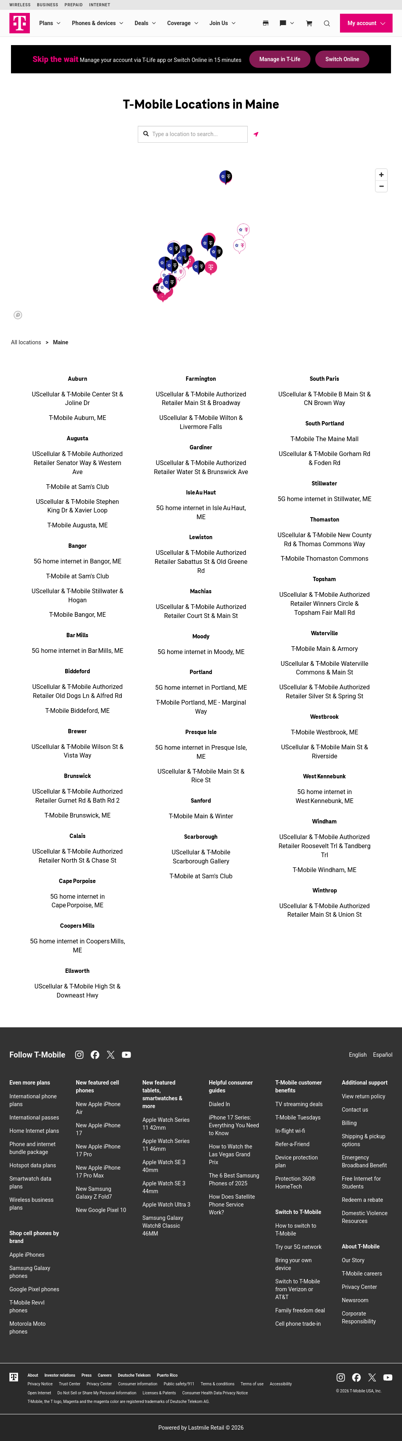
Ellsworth (77, 971)
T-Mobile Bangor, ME (77, 614)
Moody (201, 637)
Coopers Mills (77, 926)
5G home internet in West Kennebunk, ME (324, 796)
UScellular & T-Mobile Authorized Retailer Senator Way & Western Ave (77, 463)
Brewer (77, 732)
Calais (77, 836)
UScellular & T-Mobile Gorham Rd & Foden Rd (324, 458)
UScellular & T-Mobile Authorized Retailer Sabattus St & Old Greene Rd (201, 561)
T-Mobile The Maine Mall (324, 439)
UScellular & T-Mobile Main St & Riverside (324, 751)
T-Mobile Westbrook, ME (324, 732)
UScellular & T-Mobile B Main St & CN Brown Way (324, 399)
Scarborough (200, 837)
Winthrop (324, 891)
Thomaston (324, 520)
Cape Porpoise (77, 881)
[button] (211, 268)
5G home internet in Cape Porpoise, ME (77, 901)
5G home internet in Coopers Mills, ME (77, 946)
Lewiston (200, 537)
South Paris (324, 379)
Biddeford (77, 672)
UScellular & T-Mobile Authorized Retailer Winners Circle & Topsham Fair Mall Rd (324, 603)
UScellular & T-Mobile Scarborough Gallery (201, 857)
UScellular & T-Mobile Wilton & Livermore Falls (201, 422)
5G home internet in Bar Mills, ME (78, 650)
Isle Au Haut (201, 493)
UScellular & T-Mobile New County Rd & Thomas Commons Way (324, 539)
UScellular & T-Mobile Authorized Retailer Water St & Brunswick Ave (201, 467)
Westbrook (324, 717)
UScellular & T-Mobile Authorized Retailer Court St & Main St (201, 611)
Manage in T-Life (279, 59)
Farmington (201, 379)
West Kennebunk (324, 777)
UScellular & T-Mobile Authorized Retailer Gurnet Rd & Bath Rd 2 (77, 796)
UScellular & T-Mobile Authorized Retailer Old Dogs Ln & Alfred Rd (77, 691)
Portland (201, 672)
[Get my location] (256, 134)
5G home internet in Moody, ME (201, 652)
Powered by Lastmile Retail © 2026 (200, 1428)
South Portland (324, 424)
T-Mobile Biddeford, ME (77, 710)
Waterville (324, 634)
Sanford (201, 801)
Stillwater (324, 484)
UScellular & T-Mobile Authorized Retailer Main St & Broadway (201, 399)
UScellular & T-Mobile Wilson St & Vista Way (77, 751)
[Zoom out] (381, 186)
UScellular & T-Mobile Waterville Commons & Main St (324, 668)
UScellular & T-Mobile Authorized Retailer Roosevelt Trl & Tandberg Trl (324, 846)
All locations (26, 342)
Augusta (77, 439)
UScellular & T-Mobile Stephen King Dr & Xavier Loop (77, 506)
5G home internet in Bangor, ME (78, 561)
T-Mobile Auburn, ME (77, 418)
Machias (201, 592)
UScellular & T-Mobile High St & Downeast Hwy (78, 991)
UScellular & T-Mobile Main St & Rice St (200, 776)
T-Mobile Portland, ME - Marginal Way (201, 707)
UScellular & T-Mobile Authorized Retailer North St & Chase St (77, 856)
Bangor (77, 546)
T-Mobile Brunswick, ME (77, 815)
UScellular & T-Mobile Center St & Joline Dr (77, 399)
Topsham (324, 579)
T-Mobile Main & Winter (201, 816)
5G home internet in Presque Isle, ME (201, 752)
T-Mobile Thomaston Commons (324, 558)
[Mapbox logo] (17, 315)
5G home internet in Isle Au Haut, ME (201, 512)
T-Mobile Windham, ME (324, 870)
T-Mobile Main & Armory (324, 648)
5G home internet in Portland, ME (201, 687)
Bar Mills (77, 635)
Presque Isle (201, 732)
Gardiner (201, 448)
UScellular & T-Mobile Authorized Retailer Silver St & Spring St (324, 691)
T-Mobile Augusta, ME (77, 525)
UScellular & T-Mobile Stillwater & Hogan (78, 595)
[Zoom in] (381, 174)
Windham (324, 822)
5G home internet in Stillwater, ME (324, 499)
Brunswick (77, 776)
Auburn (77, 379)
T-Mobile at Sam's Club (77, 487)
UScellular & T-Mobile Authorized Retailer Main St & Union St (324, 910)
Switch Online (342, 59)
